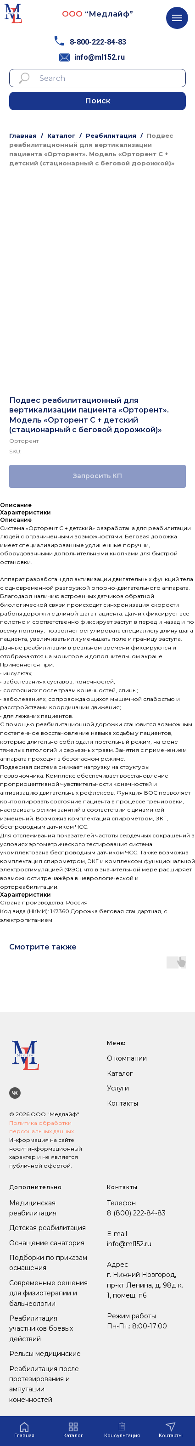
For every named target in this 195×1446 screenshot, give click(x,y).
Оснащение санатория (46, 1243)
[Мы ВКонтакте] (15, 1093)
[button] (122, 1430)
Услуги (118, 1088)
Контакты (122, 1103)
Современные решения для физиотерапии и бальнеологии (48, 1293)
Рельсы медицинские (45, 1354)
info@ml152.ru (99, 57)
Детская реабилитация (47, 1228)
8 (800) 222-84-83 (136, 1213)
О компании (127, 1058)
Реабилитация (111, 135)
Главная (23, 135)
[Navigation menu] (177, 18)
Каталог (61, 135)
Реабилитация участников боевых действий (41, 1328)
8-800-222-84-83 (98, 42)
